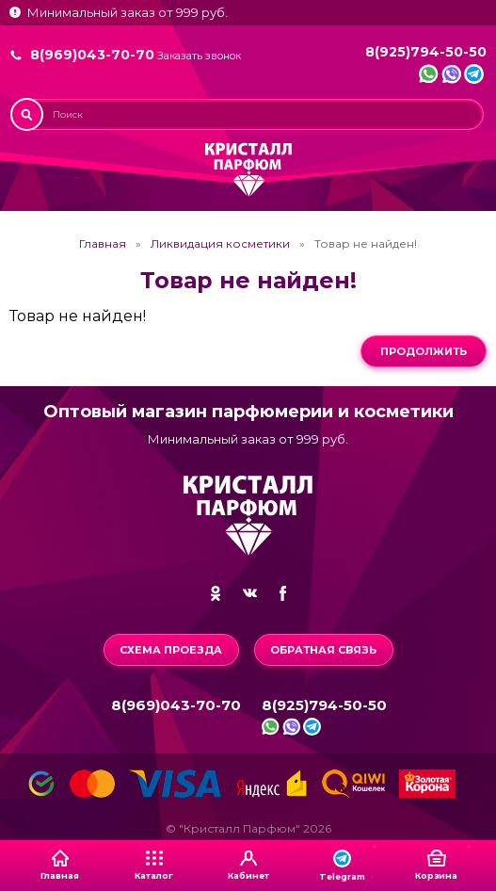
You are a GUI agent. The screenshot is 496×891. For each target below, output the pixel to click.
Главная (102, 244)
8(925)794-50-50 (426, 51)
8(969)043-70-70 (92, 54)
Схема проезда (171, 649)
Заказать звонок (199, 56)
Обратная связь (323, 649)
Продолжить (423, 351)
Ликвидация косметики (220, 244)
